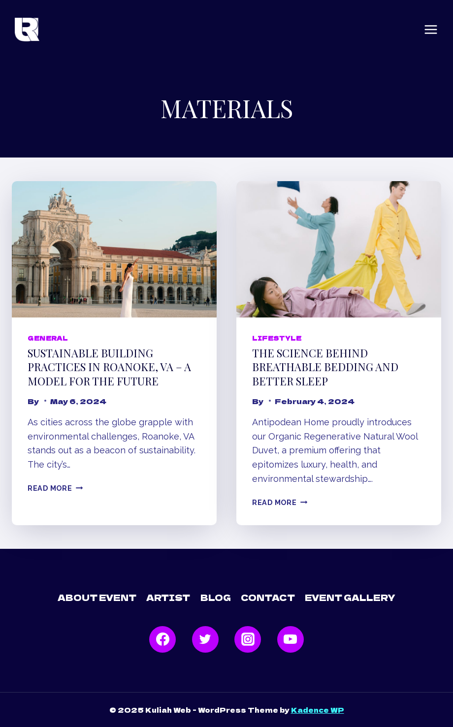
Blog (215, 597)
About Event (97, 597)
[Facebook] (162, 639)
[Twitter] (205, 639)
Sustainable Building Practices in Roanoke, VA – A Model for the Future (109, 367)
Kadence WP (317, 710)
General (47, 338)
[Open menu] (430, 29)
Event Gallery (350, 597)
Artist (168, 597)
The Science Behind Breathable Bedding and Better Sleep (325, 367)
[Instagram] (247, 639)
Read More (55, 488)
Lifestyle (276, 338)
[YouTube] (290, 639)
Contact (268, 597)
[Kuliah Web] (27, 30)
